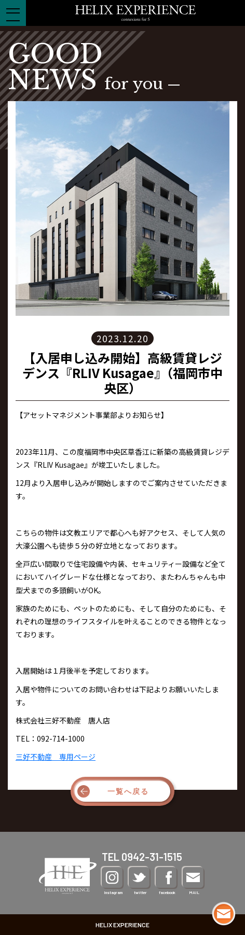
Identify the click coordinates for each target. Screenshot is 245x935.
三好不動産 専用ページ (56, 756)
